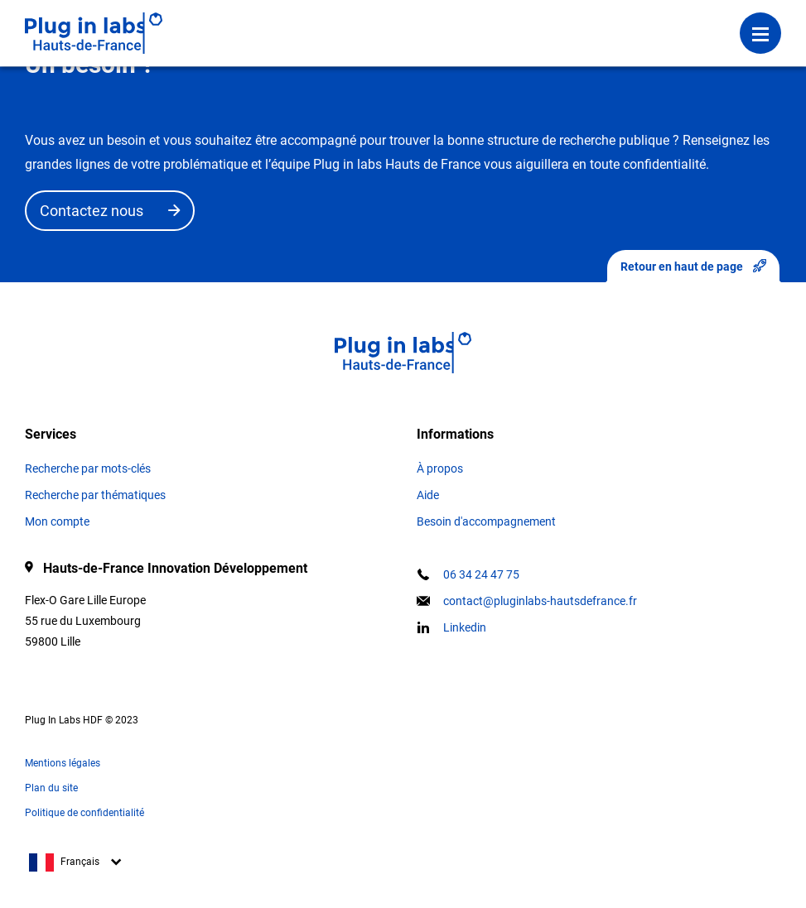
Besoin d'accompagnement (486, 521)
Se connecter (304, 21)
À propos (440, 468)
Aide (428, 495)
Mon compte (57, 521)
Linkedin (464, 627)
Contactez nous (91, 210)
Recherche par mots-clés (88, 468)
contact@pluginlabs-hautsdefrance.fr (540, 601)
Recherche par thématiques (95, 495)
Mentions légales (62, 763)
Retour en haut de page (693, 266)
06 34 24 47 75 (481, 574)
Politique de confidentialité (84, 813)
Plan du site (51, 788)
